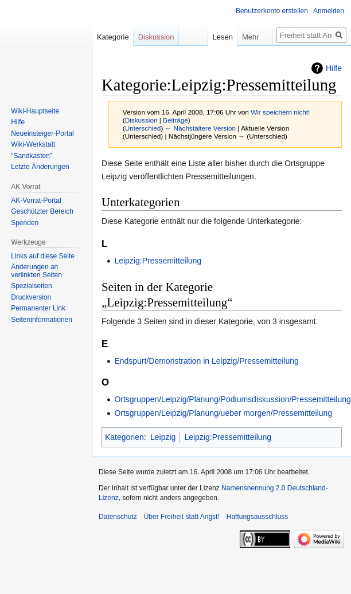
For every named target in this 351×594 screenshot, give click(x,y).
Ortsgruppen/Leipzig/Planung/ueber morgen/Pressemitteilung (223, 413)
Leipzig (163, 437)
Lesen (214, 37)
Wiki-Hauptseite (35, 111)
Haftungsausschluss (257, 517)
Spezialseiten (31, 286)
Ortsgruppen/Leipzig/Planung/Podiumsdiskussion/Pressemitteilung (232, 399)
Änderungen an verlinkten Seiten (36, 271)
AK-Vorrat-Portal (36, 200)
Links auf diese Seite (43, 256)
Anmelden (328, 11)
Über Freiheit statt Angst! (182, 517)
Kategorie (113, 37)
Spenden (24, 223)
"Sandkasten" (31, 156)
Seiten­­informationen (41, 320)
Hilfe (334, 68)
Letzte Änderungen (40, 167)
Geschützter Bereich (42, 211)
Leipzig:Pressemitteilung (157, 260)
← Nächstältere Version (200, 128)
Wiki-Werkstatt (33, 144)
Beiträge (175, 120)
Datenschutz (118, 517)
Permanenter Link (38, 308)
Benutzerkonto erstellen (272, 11)
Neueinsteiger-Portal (42, 133)
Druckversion (31, 297)
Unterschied (143, 128)
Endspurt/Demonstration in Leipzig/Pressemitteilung (206, 360)
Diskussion (141, 120)
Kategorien (124, 437)
